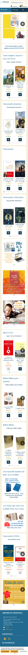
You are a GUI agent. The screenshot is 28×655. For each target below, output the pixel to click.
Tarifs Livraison (8, 629)
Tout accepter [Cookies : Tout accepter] (5, 651)
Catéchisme (15, 9)
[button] (23, 28)
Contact (6, 627)
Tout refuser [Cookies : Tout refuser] (14, 651)
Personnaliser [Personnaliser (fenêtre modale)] (23, 651)
